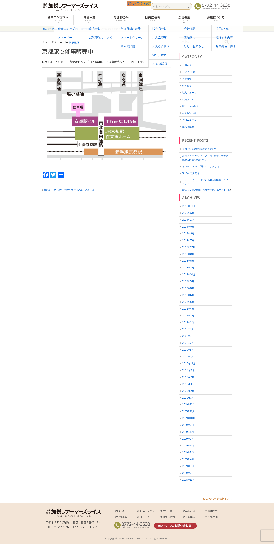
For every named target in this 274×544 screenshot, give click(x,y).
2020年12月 (188, 363)
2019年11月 (188, 411)
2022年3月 (188, 315)
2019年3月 (188, 466)
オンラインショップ (135, 6)
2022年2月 (188, 322)
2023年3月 (188, 267)
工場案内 (190, 517)
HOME (121, 511)
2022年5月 (188, 301)
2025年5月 (188, 213)
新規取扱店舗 (189, 112)
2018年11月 (188, 479)
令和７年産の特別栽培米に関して (199, 148)
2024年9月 (188, 226)
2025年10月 (188, 206)
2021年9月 (188, 329)
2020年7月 (188, 377)
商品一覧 (167, 511)
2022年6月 (188, 295)
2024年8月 (188, 233)
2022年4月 (188, 308)
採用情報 (213, 511)
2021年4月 (188, 356)
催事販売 (74, 42)
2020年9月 (188, 370)
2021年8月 (188, 336)
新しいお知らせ (190, 106)
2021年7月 (188, 342)
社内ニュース (189, 119)
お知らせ (186, 65)
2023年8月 (188, 254)
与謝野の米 (191, 511)
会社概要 (122, 517)
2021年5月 (188, 349)
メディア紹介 (189, 72)
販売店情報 (168, 517)
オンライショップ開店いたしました (200, 166)
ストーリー (145, 517)
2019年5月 (188, 452)
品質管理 (213, 517)
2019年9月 (188, 425)
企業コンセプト (148, 511)
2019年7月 (188, 438)
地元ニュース (189, 92)
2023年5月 (188, 260)
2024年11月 (188, 219)
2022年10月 (188, 274)
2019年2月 (188, 473)
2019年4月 (188, 459)
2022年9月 (188, 281)
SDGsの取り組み (191, 173)
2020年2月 (188, 390)
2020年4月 (188, 384)
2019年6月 (188, 445)
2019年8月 (188, 431)
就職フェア (188, 99)
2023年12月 (188, 247)
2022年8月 (188, 288)
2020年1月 (188, 397)
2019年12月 (188, 404)
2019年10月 (188, 418)
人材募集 (186, 78)
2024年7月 (188, 240)
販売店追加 (188, 126)
